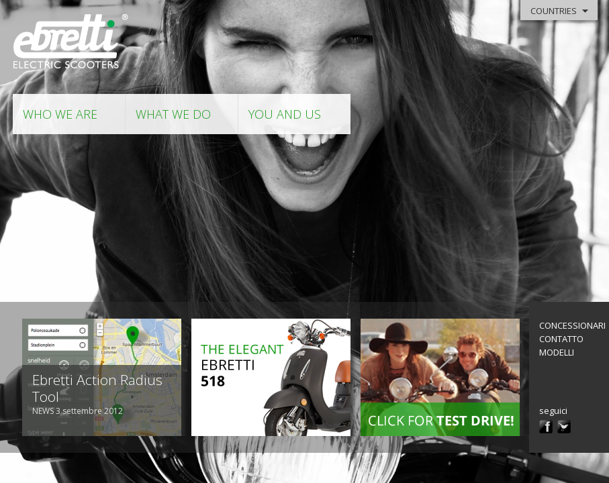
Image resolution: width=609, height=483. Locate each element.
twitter (564, 426)
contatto (561, 339)
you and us (284, 114)
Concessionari (572, 325)
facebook (546, 426)
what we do (173, 114)
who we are (60, 114)
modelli (556, 352)
